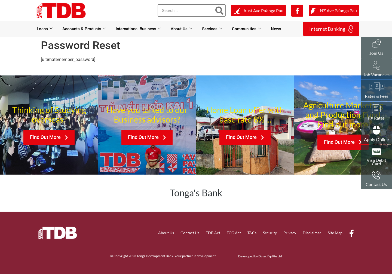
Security (270, 232)
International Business (138, 28)
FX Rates (376, 117)
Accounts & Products (84, 28)
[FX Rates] (376, 108)
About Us (181, 28)
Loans (45, 28)
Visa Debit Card (376, 161)
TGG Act (234, 232)
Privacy (289, 232)
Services (212, 28)
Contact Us (189, 232)
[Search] (219, 10)
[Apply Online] (376, 130)
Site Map (335, 232)
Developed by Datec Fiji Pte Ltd (260, 256)
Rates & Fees (376, 96)
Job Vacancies (376, 74)
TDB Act (213, 232)
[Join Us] (376, 43)
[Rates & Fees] (376, 87)
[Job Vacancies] (376, 65)
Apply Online (376, 139)
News (276, 28)
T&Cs (251, 232)
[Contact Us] (376, 175)
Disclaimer (312, 232)
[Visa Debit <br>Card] (376, 151)
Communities (246, 28)
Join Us (376, 53)
